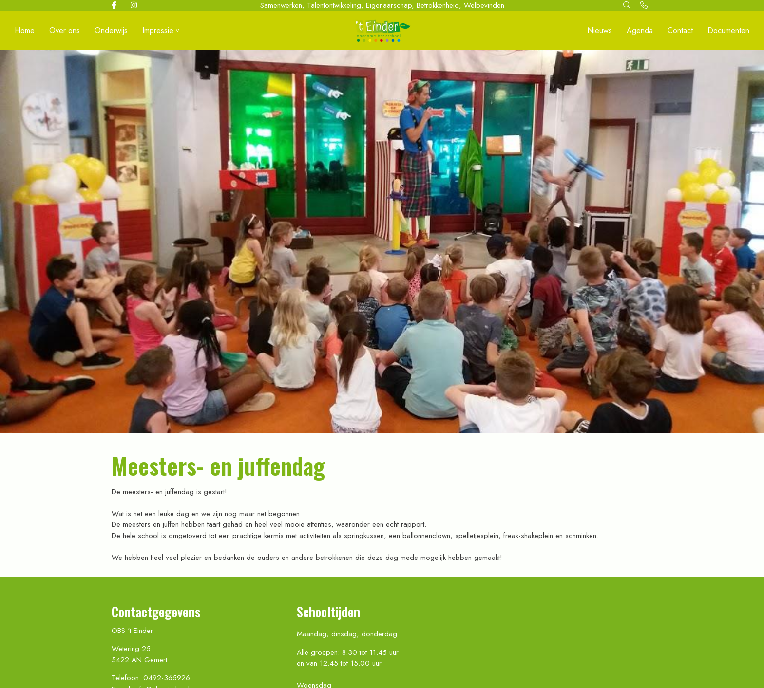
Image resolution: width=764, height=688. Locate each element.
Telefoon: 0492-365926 (151, 677)
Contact (680, 30)
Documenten (728, 30)
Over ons (64, 30)
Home (25, 30)
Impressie (157, 30)
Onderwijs (111, 30)
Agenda (640, 30)
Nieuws (599, 30)
